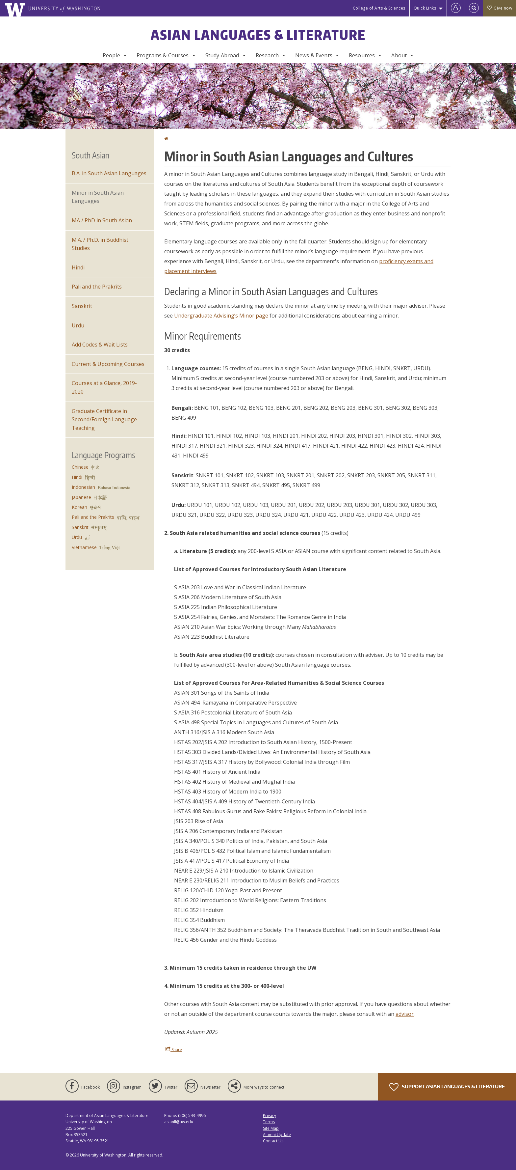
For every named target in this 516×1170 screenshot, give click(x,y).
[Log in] (456, 8)
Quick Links (425, 8)
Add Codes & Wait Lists (100, 344)
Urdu (78, 325)
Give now (499, 8)
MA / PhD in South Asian (102, 220)
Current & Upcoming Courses (108, 364)
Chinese (80, 467)
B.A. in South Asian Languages (109, 173)
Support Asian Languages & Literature (447, 1087)
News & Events (313, 55)
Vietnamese (84, 547)
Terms (269, 1122)
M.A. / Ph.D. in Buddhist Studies (100, 244)
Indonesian (83, 487)
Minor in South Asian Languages (98, 197)
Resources (362, 55)
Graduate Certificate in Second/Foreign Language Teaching (104, 419)
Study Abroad (222, 55)
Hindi (78, 267)
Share (174, 1049)
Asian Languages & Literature (258, 35)
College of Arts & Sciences (379, 8)
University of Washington (103, 1155)
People (111, 55)
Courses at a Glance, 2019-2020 (104, 387)
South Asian (90, 155)
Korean (79, 507)
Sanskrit (82, 306)
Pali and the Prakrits (97, 286)
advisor (405, 1013)
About (399, 55)
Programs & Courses (163, 55)
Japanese (81, 497)
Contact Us (273, 1141)
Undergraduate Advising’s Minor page (221, 315)
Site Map (271, 1128)
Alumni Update (277, 1134)
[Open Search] (474, 8)
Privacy (269, 1115)
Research (267, 55)
